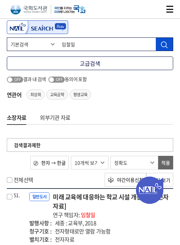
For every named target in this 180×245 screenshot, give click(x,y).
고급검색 (90, 63)
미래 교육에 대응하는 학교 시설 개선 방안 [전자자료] (113, 205)
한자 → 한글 (49, 162)
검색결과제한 (27, 145)
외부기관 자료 (55, 117)
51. (17, 195)
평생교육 (80, 95)
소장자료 (16, 117)
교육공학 (57, 95)
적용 (165, 162)
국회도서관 (28, 9)
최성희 (35, 95)
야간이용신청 (125, 179)
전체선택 (23, 179)
